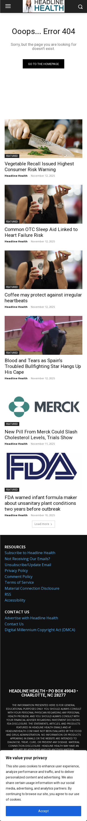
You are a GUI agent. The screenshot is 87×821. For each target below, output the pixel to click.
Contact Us (14, 624)
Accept (43, 811)
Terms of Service (19, 582)
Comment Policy (18, 576)
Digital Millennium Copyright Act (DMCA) (40, 629)
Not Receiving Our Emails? (27, 558)
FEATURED (12, 155)
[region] (43, 785)
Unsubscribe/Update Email (28, 564)
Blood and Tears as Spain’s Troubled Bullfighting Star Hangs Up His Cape (43, 366)
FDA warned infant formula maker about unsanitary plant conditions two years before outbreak (41, 503)
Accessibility (15, 600)
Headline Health (16, 175)
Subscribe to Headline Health (30, 552)
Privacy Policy (16, 570)
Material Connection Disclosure (32, 588)
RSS (8, 594)
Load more (43, 524)
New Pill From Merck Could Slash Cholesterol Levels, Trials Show (41, 434)
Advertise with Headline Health (31, 617)
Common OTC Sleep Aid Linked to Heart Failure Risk (41, 232)
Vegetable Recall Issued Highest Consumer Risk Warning (39, 166)
